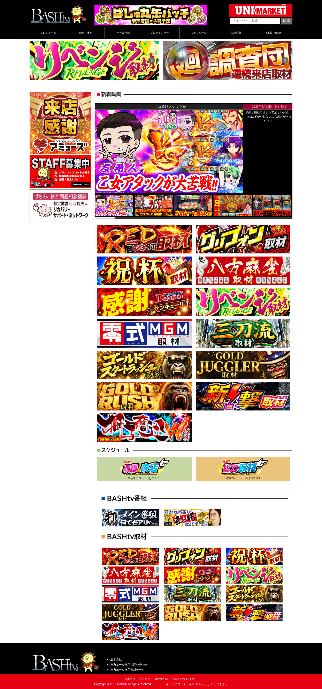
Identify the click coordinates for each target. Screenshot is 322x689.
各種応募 (236, 33)
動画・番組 (85, 33)
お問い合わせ (274, 33)
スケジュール (198, 33)
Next (151, 60)
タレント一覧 (48, 33)
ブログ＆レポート (160, 33)
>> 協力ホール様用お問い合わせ (127, 664)
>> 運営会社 (114, 659)
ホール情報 (123, 33)
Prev (37, 60)
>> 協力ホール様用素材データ (125, 669)
